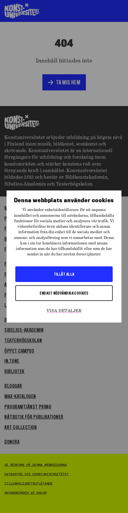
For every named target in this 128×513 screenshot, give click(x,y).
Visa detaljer (64, 311)
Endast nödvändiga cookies (64, 292)
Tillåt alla (64, 274)
